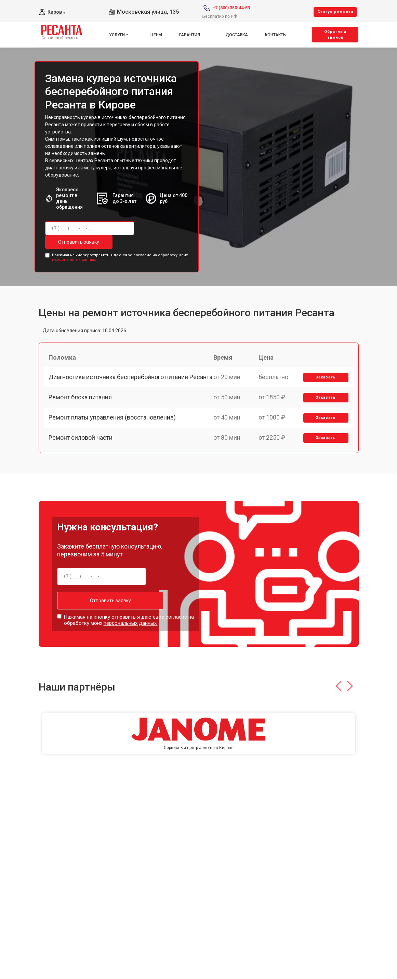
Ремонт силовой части (83, 460)
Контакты (276, 35)
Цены (156, 35)
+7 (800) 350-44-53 (231, 7)
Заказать (324, 381)
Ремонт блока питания (82, 413)
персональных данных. (74, 258)
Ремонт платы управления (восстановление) (114, 436)
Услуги (117, 35)
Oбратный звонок (335, 34)
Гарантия (189, 35)
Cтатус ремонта (335, 12)
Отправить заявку (72, 242)
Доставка (237, 35)
